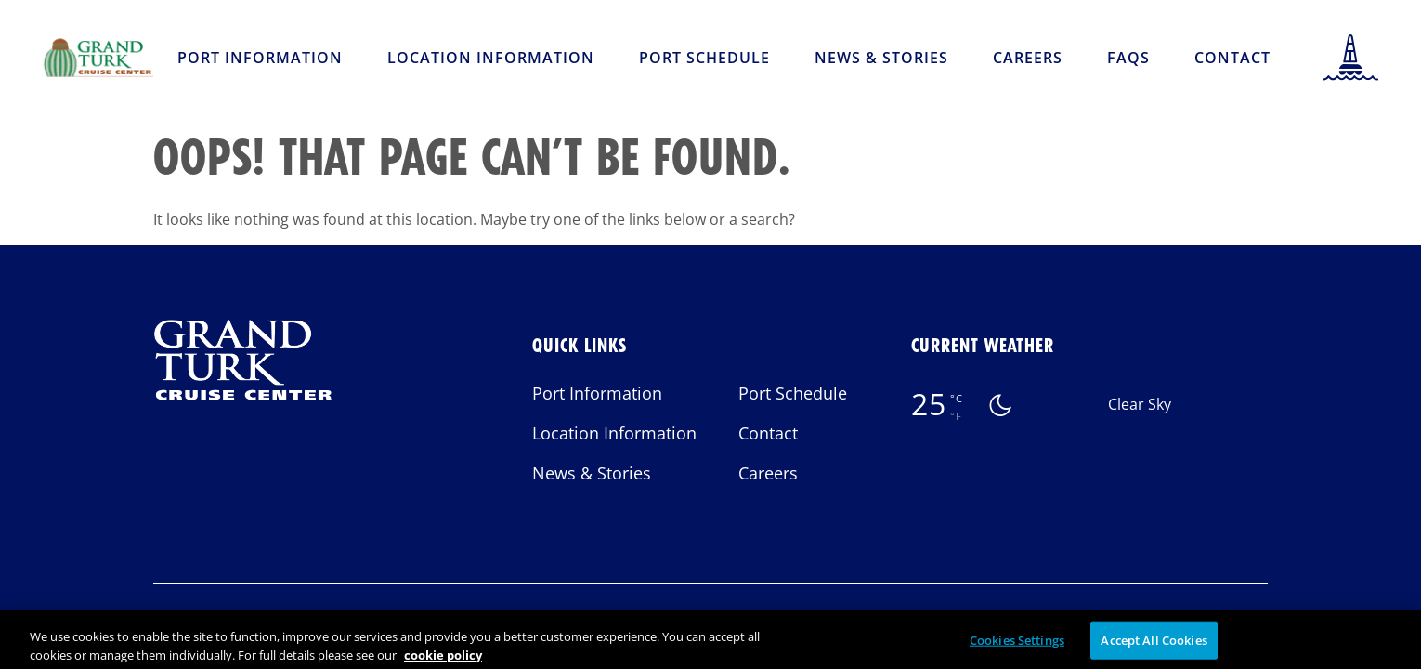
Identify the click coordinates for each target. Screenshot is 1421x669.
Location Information (490, 57)
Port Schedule (704, 57)
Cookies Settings (1017, 645)
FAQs (1128, 57)
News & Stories (881, 57)
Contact (1232, 57)
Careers (1027, 57)
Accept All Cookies (1153, 645)
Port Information (260, 57)
